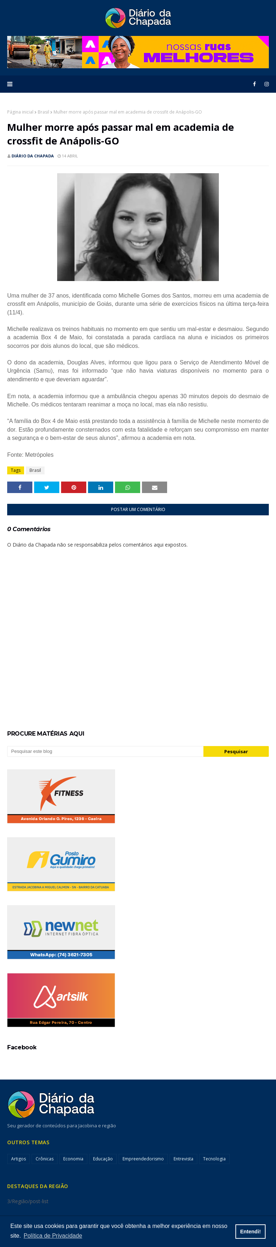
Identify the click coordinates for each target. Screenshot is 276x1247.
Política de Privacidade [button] (53, 1236)
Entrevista (183, 1159)
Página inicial (20, 112)
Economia (73, 1159)
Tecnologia (214, 1159)
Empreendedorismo (143, 1159)
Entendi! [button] (250, 1231)
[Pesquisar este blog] (105, 751)
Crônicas (45, 1159)
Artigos (18, 1159)
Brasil (43, 112)
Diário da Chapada (33, 155)
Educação (103, 1159)
